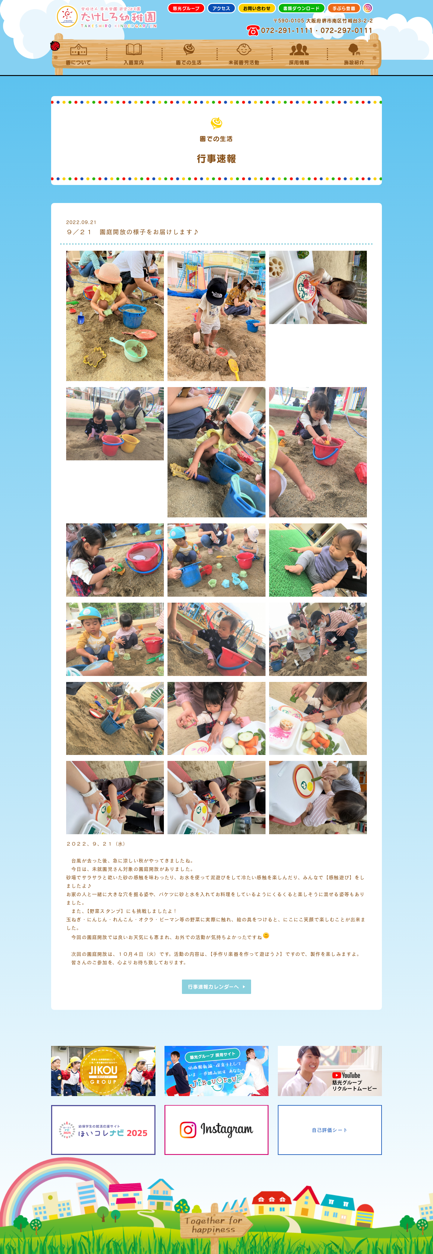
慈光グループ (186, 8)
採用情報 (299, 54)
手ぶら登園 (344, 8)
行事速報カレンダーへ (213, 987)
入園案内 (133, 54)
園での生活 (188, 54)
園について (78, 54)
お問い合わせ (257, 8)
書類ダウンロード (301, 8)
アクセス (222, 8)
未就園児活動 (244, 54)
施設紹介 (354, 54)
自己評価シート (330, 1130)
